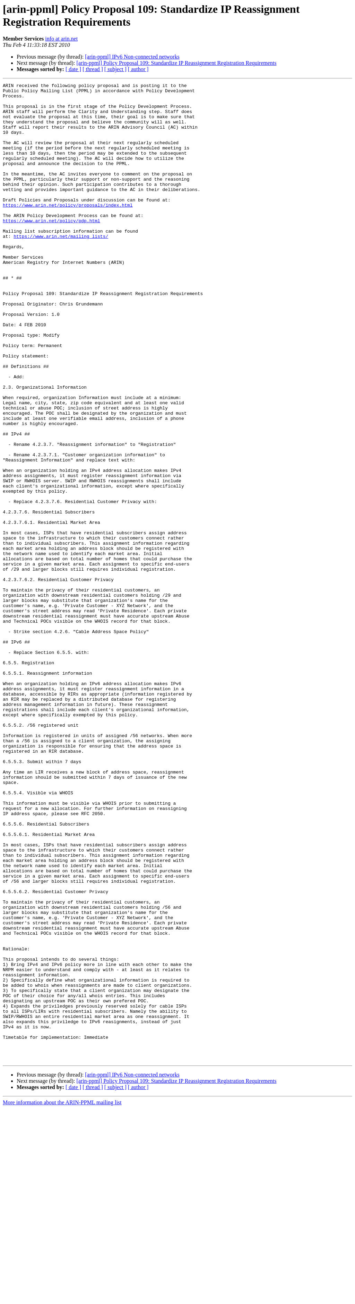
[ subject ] (115, 69)
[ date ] (73, 69)
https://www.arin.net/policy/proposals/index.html (67, 230)
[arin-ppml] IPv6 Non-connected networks (132, 57)
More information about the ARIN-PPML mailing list (62, 1298)
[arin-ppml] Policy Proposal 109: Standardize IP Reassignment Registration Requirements (176, 63)
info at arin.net (61, 39)
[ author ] (138, 69)
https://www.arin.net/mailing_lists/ (61, 267)
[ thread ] (93, 69)
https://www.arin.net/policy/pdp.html (51, 248)
